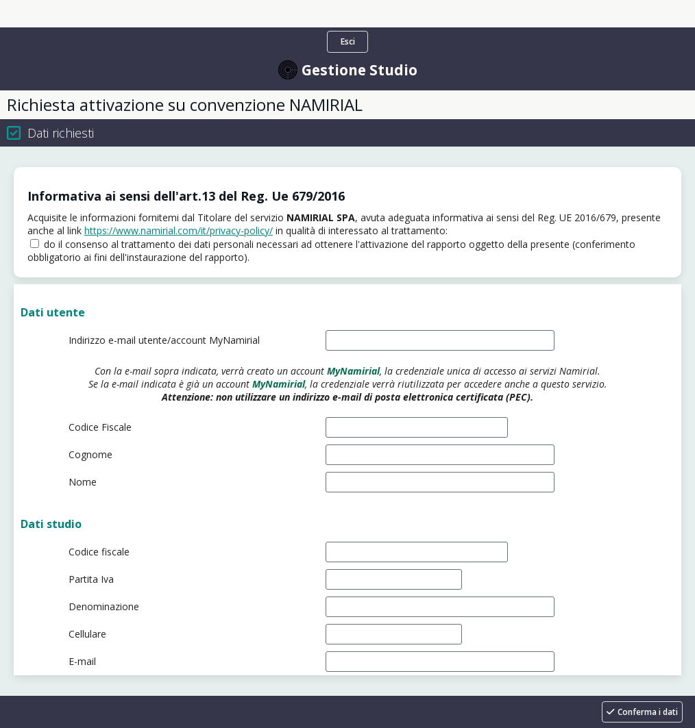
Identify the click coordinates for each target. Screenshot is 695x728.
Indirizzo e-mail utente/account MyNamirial (164, 340)
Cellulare (87, 633)
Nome (83, 481)
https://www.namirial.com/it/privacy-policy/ (178, 230)
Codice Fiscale (100, 427)
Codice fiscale (99, 551)
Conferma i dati (648, 712)
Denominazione (104, 606)
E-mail (82, 661)
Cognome (90, 454)
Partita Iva (91, 579)
